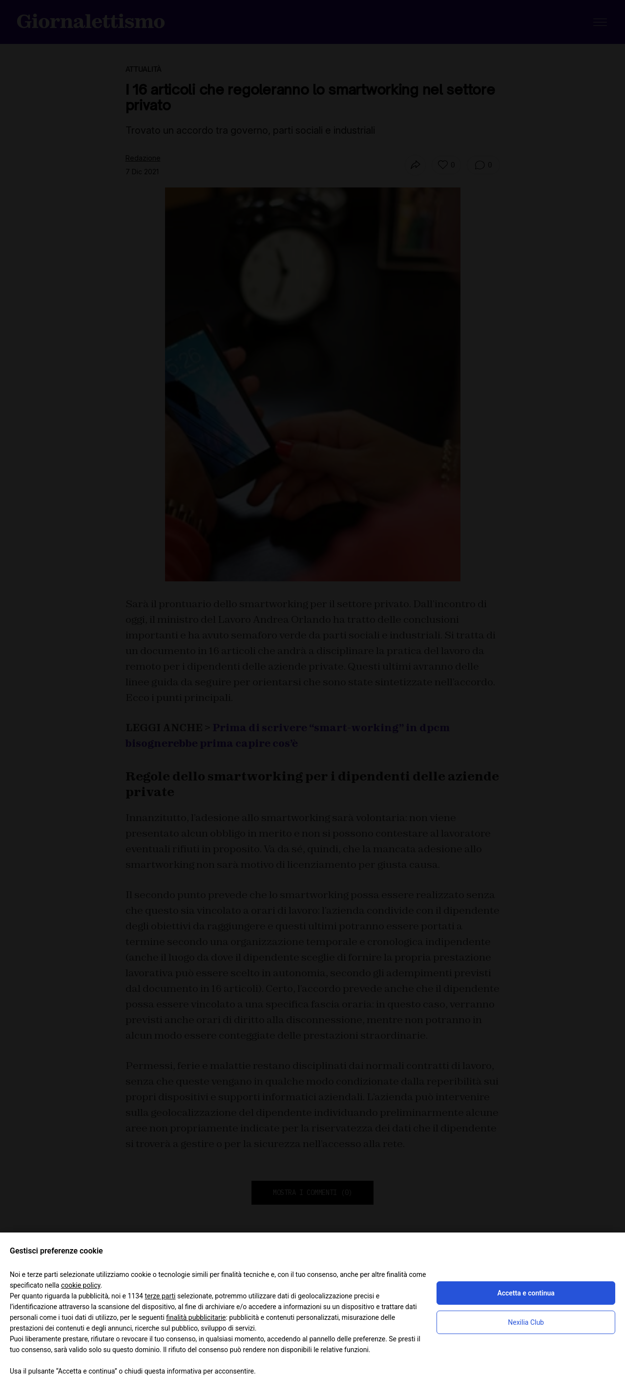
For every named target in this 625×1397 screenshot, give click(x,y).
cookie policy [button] (81, 1285)
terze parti (160, 1296)
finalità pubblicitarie (196, 1317)
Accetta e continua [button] (525, 1293)
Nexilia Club (526, 1322)
